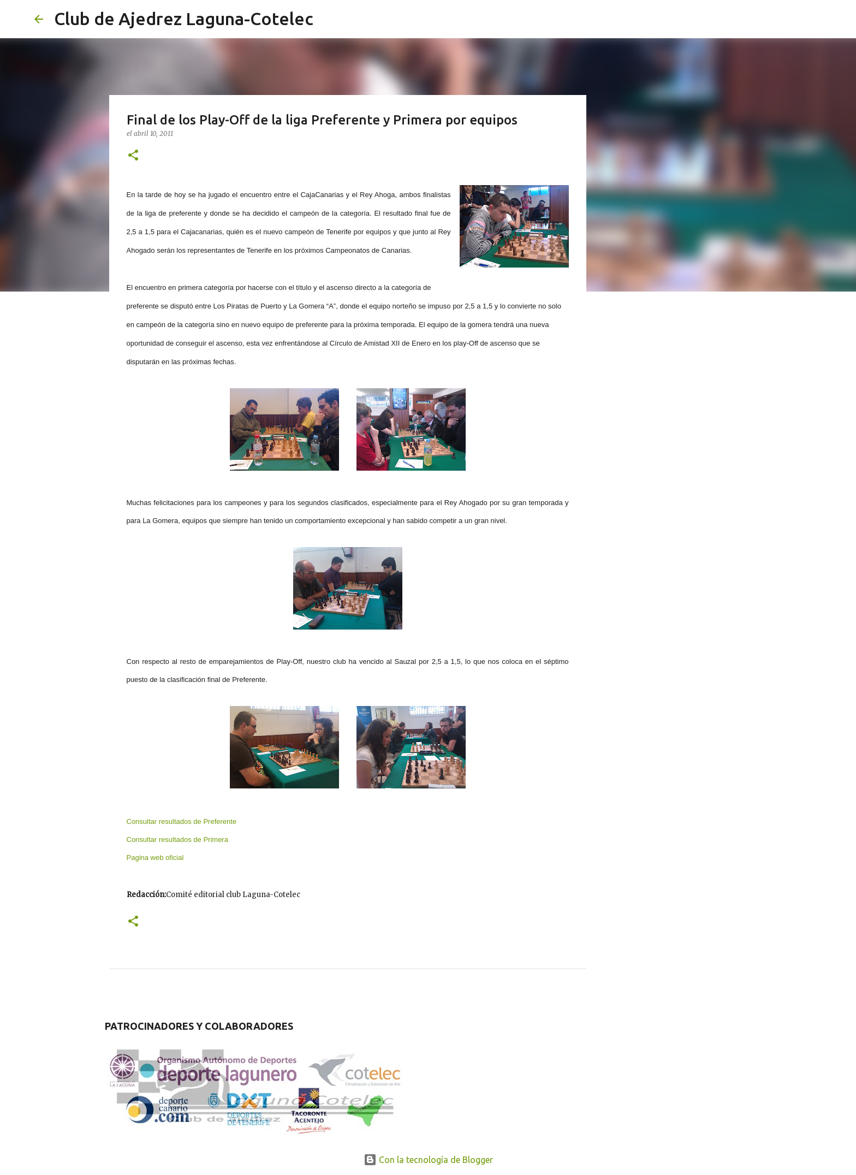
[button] (133, 156)
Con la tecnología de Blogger (428, 1160)
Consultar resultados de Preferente (182, 821)
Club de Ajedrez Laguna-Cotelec (183, 18)
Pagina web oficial (155, 857)
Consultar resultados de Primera (177, 839)
